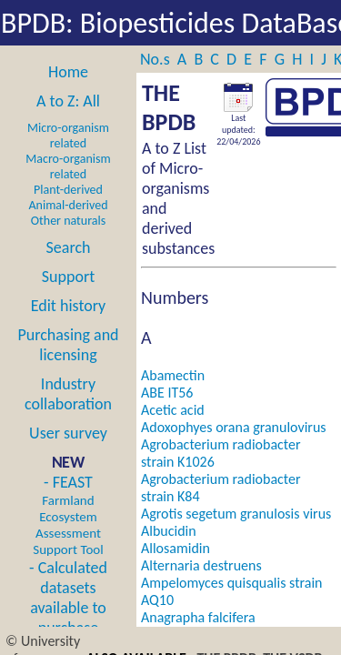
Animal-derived (68, 205)
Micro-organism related (68, 135)
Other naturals (68, 220)
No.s (157, 59)
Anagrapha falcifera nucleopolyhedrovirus (205, 626)
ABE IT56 (167, 392)
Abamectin (173, 375)
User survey (68, 433)
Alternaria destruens (201, 565)
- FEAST (68, 515)
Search (68, 247)
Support (68, 277)
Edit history (68, 306)
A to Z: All (68, 101)
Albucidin (168, 530)
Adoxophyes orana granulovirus (233, 427)
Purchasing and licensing (67, 345)
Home (68, 72)
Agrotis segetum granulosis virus (236, 513)
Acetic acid (173, 409)
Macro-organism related (67, 166)
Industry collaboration (68, 394)
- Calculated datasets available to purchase (68, 598)
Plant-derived (68, 189)
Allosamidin (175, 548)
